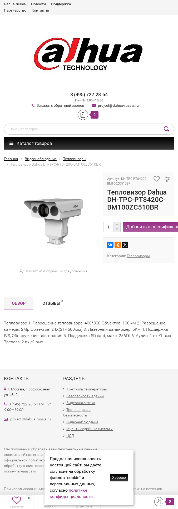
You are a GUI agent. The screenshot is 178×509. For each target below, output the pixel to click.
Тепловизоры (138, 256)
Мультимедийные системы (89, 429)
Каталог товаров (30, 143)
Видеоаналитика (80, 403)
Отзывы (52, 302)
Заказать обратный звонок (60, 105)
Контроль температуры (86, 389)
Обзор (19, 303)
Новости (38, 4)
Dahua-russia (15, 4)
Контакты (40, 10)
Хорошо (119, 477)
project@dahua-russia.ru (118, 105)
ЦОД (70, 436)
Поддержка (61, 4)
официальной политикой (25, 460)
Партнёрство (15, 10)
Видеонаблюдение (82, 422)
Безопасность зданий (85, 396)
